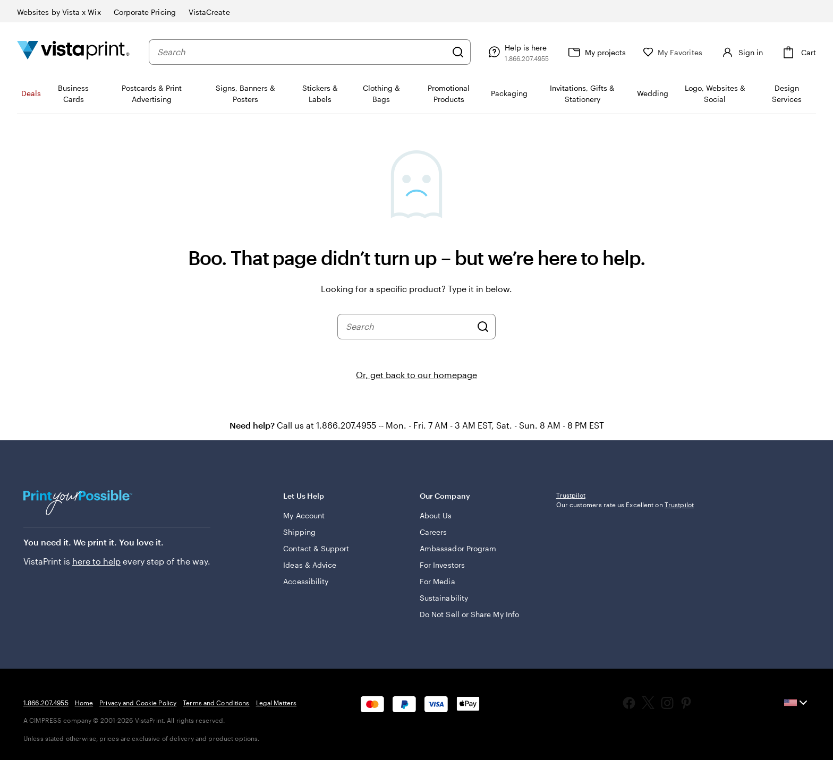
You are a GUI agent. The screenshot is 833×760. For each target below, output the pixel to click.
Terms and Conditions (216, 702)
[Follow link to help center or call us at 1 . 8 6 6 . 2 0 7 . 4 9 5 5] (517, 52)
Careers (433, 531)
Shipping (299, 531)
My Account (304, 515)
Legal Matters (276, 702)
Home (84, 702)
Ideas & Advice (309, 564)
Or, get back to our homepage (416, 375)
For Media (437, 581)
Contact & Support (316, 548)
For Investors (442, 564)
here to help (96, 561)
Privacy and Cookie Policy (137, 702)
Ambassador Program (458, 548)
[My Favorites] (672, 52)
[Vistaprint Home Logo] (73, 52)
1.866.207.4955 (46, 702)
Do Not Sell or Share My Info (469, 614)
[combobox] (301, 52)
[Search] (458, 52)
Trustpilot (570, 495)
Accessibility (305, 581)
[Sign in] (741, 52)
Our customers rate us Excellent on (625, 504)
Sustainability (444, 597)
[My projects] (596, 52)
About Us (436, 515)
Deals (31, 93)
